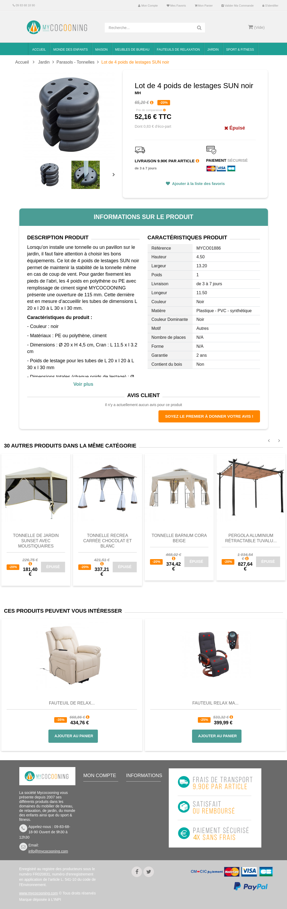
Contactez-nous (143, 796)
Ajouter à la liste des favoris (198, 183)
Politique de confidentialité (141, 845)
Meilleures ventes (144, 788)
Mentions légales (144, 834)
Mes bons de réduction (98, 831)
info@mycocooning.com (48, 851)
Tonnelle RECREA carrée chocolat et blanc (107, 540)
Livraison (137, 804)
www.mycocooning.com (38, 893)
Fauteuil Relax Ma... (215, 703)
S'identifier (270, 5)
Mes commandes (102, 796)
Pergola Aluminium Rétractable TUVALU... (251, 538)
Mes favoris (176, 5)
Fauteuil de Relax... (72, 703)
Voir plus (83, 384)
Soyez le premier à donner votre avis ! (209, 416)
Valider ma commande (237, 5)
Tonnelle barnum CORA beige (179, 538)
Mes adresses (99, 812)
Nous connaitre (142, 827)
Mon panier (204, 5)
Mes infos (95, 820)
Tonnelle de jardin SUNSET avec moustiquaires (36, 540)
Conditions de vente (141, 815)
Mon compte (148, 5)
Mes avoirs (97, 804)
